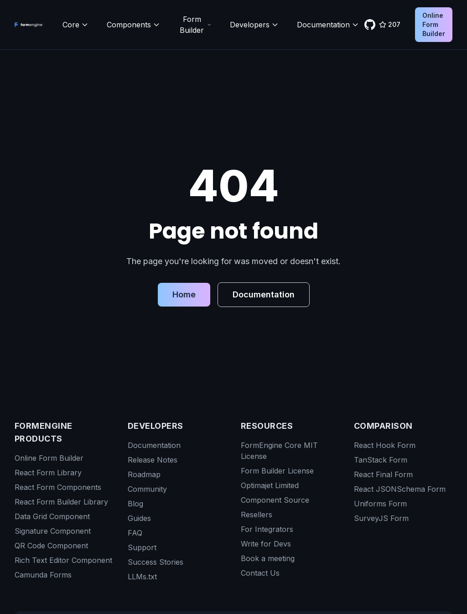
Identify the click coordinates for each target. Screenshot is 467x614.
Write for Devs (266, 543)
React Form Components (58, 487)
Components (133, 24)
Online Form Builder (433, 24)
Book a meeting (268, 558)
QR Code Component (51, 545)
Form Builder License (277, 470)
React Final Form (383, 474)
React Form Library (48, 472)
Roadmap (144, 474)
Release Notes (152, 459)
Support (142, 547)
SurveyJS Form (381, 518)
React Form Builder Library (61, 501)
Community (147, 489)
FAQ (135, 532)
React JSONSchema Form (400, 489)
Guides (139, 518)
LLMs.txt (142, 576)
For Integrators (267, 529)
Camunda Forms (43, 574)
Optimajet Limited (270, 485)
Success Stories (155, 562)
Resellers (256, 514)
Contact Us (260, 573)
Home (184, 294)
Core (75, 24)
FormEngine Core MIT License (279, 451)
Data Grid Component (52, 516)
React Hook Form (384, 445)
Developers (254, 24)
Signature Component (53, 531)
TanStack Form (380, 459)
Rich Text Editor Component (63, 560)
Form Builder (196, 25)
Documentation (328, 24)
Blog (135, 503)
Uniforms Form (380, 503)
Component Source (275, 500)
